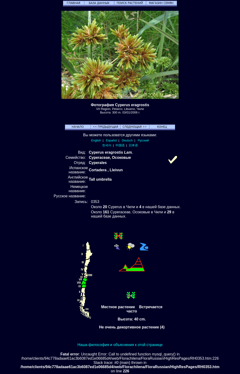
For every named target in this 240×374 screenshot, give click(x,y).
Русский (143, 140)
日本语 (133, 145)
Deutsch (127, 140)
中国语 (120, 145)
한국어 (106, 145)
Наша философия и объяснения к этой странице (119, 345)
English (96, 140)
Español (111, 140)
